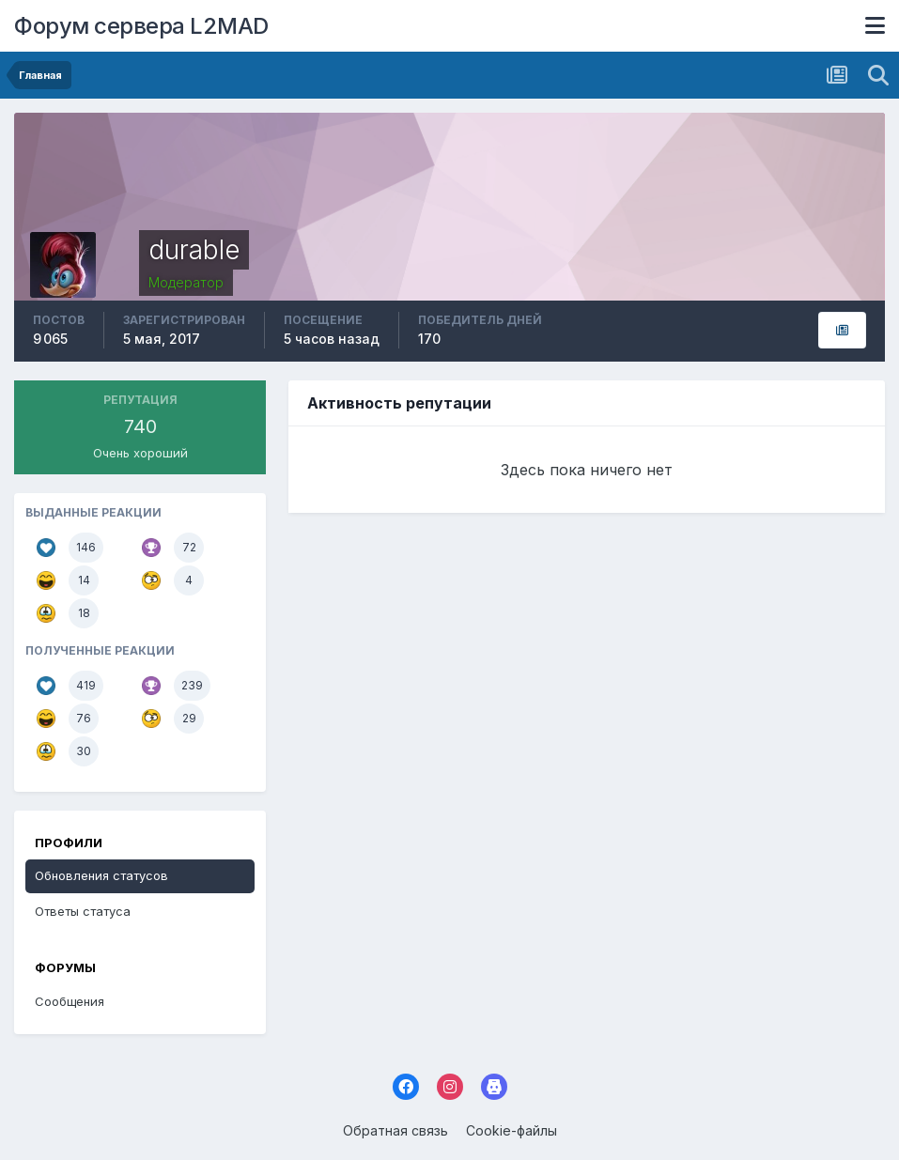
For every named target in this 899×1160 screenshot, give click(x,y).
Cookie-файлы (511, 1130)
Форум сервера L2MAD (141, 25)
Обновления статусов (101, 875)
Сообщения (69, 1001)
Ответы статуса (83, 911)
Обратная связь (395, 1130)
